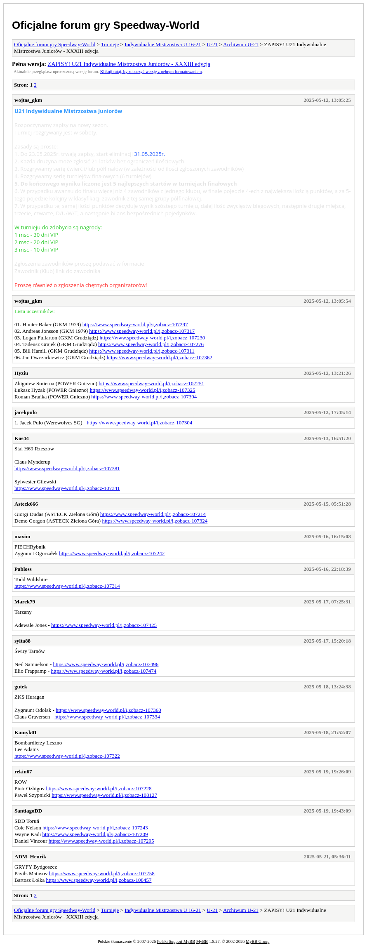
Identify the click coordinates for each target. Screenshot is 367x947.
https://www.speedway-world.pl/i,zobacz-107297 (135, 324)
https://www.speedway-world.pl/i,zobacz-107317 (142, 331)
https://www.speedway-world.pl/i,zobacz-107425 (104, 625)
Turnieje (110, 44)
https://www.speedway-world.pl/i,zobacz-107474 (103, 671)
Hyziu (21, 373)
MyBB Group (257, 941)
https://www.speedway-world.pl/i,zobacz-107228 (99, 788)
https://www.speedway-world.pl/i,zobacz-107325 (142, 390)
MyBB (202, 941)
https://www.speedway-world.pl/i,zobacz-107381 (67, 468)
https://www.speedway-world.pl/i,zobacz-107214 (153, 514)
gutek (20, 686)
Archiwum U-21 (241, 44)
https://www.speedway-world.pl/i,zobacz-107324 (154, 521)
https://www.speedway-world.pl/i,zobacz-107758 (102, 873)
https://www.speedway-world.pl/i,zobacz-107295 (101, 841)
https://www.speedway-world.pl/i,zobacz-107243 (95, 828)
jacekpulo (25, 412)
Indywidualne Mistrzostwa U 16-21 (163, 44)
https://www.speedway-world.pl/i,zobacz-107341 (67, 488)
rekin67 (23, 771)
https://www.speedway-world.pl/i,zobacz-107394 (144, 396)
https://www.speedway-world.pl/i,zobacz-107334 (107, 717)
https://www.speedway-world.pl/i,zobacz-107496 (106, 664)
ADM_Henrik (30, 856)
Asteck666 (26, 504)
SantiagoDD (28, 811)
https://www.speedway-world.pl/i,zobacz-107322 (67, 756)
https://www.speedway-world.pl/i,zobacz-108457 (99, 880)
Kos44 (21, 438)
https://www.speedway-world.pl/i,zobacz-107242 (112, 553)
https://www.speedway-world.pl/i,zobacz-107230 (152, 338)
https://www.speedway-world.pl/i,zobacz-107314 (67, 586)
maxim (22, 536)
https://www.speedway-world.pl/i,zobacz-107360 (108, 710)
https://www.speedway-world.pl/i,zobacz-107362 (159, 357)
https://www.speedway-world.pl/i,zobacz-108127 (104, 795)
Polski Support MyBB (176, 941)
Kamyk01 (25, 732)
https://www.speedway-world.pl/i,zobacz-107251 (151, 383)
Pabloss (23, 569)
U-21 (212, 44)
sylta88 (22, 641)
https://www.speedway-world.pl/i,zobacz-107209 (95, 834)
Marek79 (24, 601)
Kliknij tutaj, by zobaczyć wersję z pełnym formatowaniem (151, 71)
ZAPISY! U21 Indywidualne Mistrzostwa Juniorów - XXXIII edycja (129, 64)
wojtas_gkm (28, 100)
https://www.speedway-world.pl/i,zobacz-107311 (141, 351)
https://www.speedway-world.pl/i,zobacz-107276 (151, 344)
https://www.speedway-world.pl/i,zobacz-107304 (140, 422)
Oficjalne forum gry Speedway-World (106, 25)
